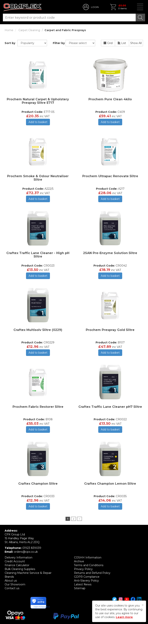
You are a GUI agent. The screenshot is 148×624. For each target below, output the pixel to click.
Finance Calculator (17, 565)
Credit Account (15, 561)
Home (9, 30)
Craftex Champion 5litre (38, 483)
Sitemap (79, 588)
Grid (108, 43)
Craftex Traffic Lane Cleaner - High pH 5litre (37, 254)
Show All (136, 43)
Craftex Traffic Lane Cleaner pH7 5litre (110, 407)
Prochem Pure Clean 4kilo (110, 99)
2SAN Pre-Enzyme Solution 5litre (110, 253)
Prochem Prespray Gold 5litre (110, 330)
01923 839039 (31, 548)
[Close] (142, 605)
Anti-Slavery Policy (86, 580)
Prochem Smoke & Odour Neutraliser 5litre (38, 177)
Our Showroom (15, 584)
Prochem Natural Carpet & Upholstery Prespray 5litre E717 (38, 101)
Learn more (124, 617)
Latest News (82, 584)
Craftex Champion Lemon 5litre (110, 483)
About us (11, 580)
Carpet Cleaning (29, 30)
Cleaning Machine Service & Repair (28, 573)
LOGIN (95, 7)
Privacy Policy (83, 569)
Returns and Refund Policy (92, 573)
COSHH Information (87, 557)
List (122, 43)
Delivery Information (18, 557)
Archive (79, 561)
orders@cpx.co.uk (26, 551)
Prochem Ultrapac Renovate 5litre (110, 176)
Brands (9, 576)
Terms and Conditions (88, 565)
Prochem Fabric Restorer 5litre (38, 407)
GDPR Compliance (86, 576)
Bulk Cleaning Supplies (20, 569)
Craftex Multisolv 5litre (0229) (37, 330)
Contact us (12, 588)
